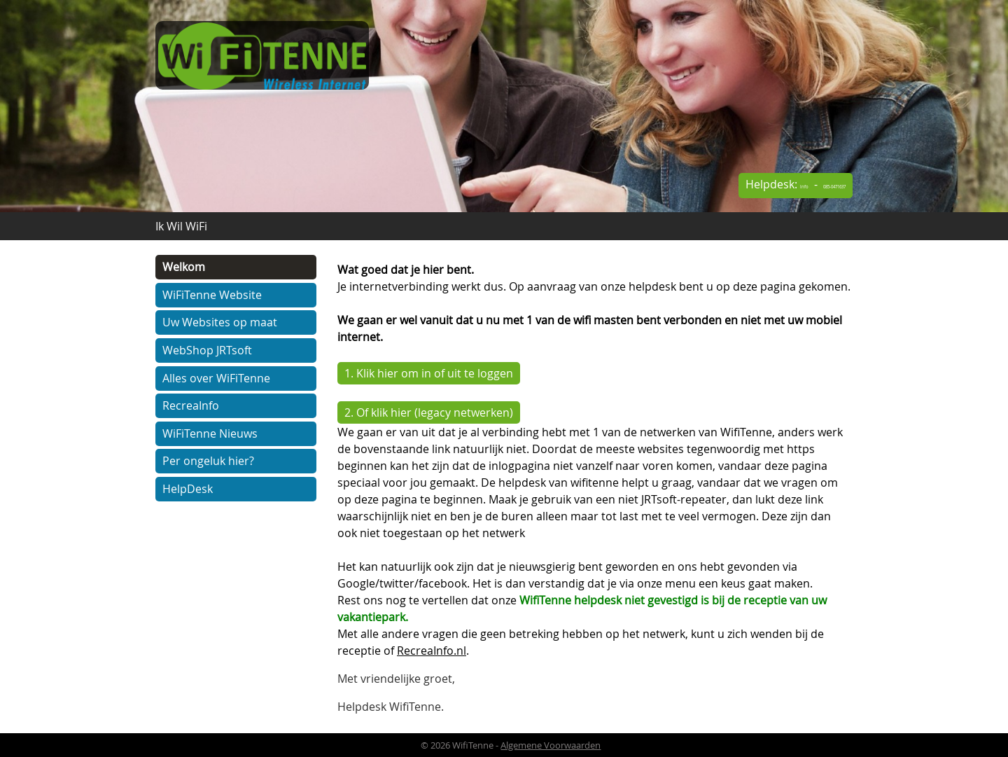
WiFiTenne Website (212, 295)
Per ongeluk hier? (208, 460)
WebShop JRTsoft (207, 350)
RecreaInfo (190, 405)
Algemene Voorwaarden (550, 745)
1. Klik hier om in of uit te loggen (428, 373)
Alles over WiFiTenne (216, 378)
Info (756, 187)
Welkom (183, 267)
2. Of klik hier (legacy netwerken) (428, 412)
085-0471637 (814, 187)
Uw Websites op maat (219, 322)
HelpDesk (187, 488)
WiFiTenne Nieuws (210, 433)
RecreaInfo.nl (431, 650)
